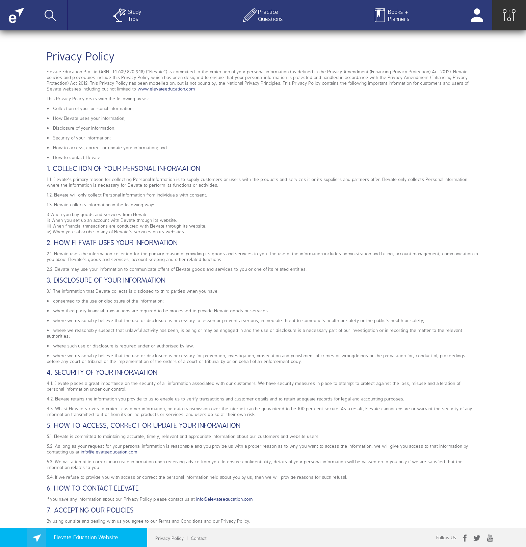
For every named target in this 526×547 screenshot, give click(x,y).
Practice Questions (269, 15)
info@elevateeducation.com (109, 451)
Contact (199, 538)
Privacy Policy (170, 538)
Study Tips (134, 15)
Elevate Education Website (73, 537)
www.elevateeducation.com (166, 89)
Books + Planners (399, 15)
